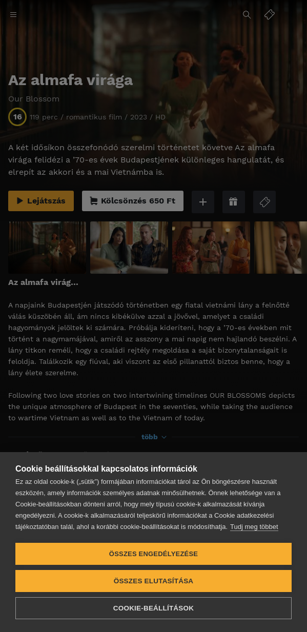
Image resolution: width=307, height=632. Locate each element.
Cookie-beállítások (153, 608)
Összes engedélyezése (153, 554)
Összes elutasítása (154, 581)
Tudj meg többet (254, 527)
